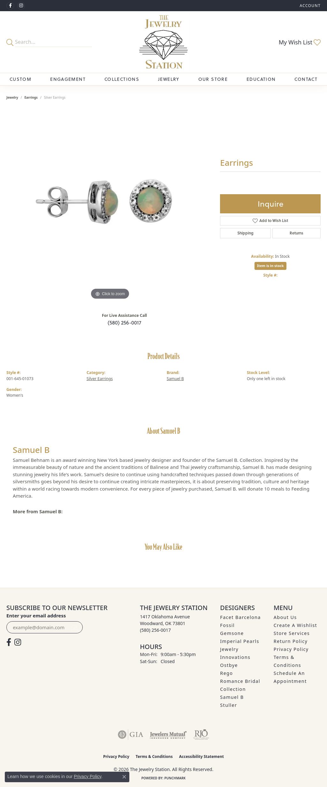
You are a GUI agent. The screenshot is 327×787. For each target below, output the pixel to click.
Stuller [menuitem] (228, 705)
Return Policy (291, 641)
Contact (305, 79)
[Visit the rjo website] (201, 735)
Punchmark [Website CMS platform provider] (175, 778)
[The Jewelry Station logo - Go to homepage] (163, 42)
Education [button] (261, 79)
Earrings (31, 97)
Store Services (292, 633)
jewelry (12, 97)
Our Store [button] (213, 79)
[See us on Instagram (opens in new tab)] (21, 6)
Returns (296, 233)
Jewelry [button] (168, 79)
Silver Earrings (100, 378)
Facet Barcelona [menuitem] (240, 617)
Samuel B (175, 378)
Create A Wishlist (295, 625)
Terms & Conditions (154, 756)
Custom (20, 79)
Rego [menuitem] (226, 673)
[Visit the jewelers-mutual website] (168, 735)
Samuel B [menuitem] (232, 697)
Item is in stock (270, 265)
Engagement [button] (68, 79)
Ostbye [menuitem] (229, 665)
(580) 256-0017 (124, 322)
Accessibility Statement (201, 756)
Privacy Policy (291, 649)
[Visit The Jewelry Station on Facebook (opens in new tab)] (10, 6)
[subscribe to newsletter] (74, 627)
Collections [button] (121, 79)
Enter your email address (36, 615)
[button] (309, 5)
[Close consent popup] (124, 777)
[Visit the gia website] (130, 735)
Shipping (245, 233)
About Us (285, 617)
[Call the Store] (155, 630)
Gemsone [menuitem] (232, 633)
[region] (110, 205)
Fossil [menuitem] (227, 625)
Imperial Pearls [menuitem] (239, 641)
